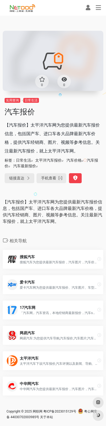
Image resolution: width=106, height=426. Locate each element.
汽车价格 (74, 160)
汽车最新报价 (24, 166)
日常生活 (31, 100)
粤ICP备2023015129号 (59, 411)
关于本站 (46, 417)
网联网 (37, 411)
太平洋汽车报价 (48, 160)
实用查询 (12, 100)
